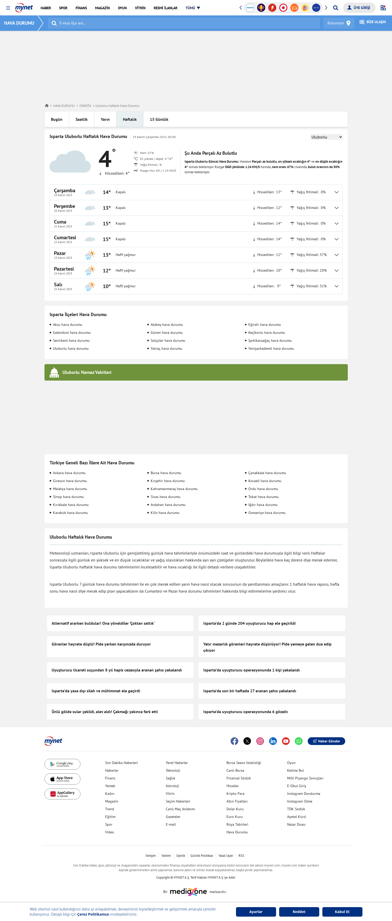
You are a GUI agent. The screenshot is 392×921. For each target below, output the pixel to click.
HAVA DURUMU (21, 23)
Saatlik (82, 119)
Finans (110, 778)
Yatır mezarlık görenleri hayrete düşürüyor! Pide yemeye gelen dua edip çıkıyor (267, 647)
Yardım (166, 855)
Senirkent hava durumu (71, 340)
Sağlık (170, 778)
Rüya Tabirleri (237, 824)
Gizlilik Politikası (201, 855)
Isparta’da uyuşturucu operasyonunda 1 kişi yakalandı (251, 670)
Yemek (110, 786)
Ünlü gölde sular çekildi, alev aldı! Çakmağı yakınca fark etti (105, 711)
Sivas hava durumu (165, 496)
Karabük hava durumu (70, 512)
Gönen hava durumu (167, 332)
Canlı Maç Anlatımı (180, 809)
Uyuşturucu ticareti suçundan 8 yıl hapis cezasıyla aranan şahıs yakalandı (117, 670)
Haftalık (130, 119)
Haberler (111, 770)
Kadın (109, 793)
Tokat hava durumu (263, 496)
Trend (109, 809)
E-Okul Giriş (296, 786)
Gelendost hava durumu (72, 332)
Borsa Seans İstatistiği (243, 762)
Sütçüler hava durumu (168, 340)
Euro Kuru (234, 816)
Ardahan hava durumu (168, 504)
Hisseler (232, 786)
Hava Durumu (237, 832)
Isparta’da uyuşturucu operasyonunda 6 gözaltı (245, 711)
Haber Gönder (326, 741)
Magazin (111, 801)
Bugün (56, 119)
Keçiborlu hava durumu (266, 332)
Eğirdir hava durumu (264, 324)
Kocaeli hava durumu (264, 480)
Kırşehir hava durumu (168, 480)
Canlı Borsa (235, 770)
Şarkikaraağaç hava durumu (270, 340)
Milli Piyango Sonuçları (305, 778)
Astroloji (172, 786)
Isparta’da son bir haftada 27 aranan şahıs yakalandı (249, 690)
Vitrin (170, 793)
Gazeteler (173, 816)
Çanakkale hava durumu (267, 473)
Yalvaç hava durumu (166, 348)
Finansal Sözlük (238, 778)
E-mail (171, 824)
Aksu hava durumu (67, 324)
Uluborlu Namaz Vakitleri (87, 372)
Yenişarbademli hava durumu (271, 348)
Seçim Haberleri (178, 801)
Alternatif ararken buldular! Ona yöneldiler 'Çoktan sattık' (103, 623)
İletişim (150, 855)
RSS (241, 855)
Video (109, 832)
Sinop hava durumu (68, 496)
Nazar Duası (296, 824)
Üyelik (180, 855)
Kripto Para (235, 793)
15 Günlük (159, 119)
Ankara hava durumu (69, 473)
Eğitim (110, 816)
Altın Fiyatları (237, 801)
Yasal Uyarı (225, 855)
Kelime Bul (295, 770)
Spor (108, 824)
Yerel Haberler (177, 762)
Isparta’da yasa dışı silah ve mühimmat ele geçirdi (96, 690)
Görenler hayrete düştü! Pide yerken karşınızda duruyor (101, 644)
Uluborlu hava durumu (71, 348)
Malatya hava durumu (70, 488)
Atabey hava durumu (167, 324)
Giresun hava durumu (70, 480)
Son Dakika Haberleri (121, 762)
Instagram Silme (299, 801)
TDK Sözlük (296, 809)
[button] (8, 8)
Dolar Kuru (235, 809)
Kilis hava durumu (165, 512)
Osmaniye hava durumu (267, 512)
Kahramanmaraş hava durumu (174, 488)
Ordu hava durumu (263, 488)
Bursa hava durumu (166, 473)
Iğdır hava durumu (263, 504)
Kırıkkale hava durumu (71, 504)
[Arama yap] (335, 7)
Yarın (105, 119)
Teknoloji (173, 770)
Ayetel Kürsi (296, 816)
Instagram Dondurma (303, 793)
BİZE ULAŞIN (373, 23)
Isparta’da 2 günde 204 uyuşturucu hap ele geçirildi (249, 623)
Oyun (291, 762)
